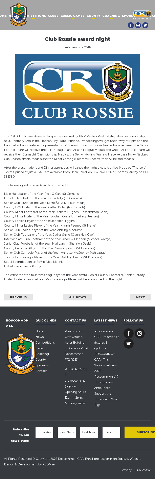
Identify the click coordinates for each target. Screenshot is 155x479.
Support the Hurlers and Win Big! (105, 399)
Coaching (111, 16)
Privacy (126, 470)
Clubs (53, 16)
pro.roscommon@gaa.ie (111, 459)
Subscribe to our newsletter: (20, 435)
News (40, 337)
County (93, 16)
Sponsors (131, 16)
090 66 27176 (77, 369)
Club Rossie (143, 470)
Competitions (33, 16)
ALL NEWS (77, 297)
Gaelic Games (73, 16)
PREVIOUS (18, 297)
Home (40, 331)
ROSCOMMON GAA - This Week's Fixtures (105, 359)
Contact (41, 371)
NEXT (140, 297)
